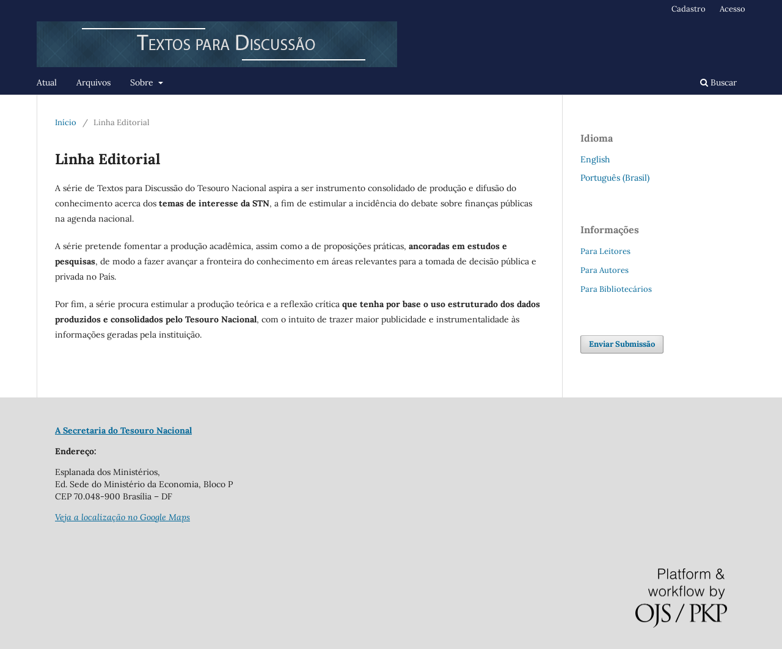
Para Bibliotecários (616, 289)
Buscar (718, 82)
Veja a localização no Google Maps (122, 517)
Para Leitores (605, 251)
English (595, 159)
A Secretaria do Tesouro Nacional (123, 430)
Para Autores (604, 270)
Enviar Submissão (622, 344)
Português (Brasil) (614, 177)
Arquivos (93, 82)
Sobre (143, 82)
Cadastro (688, 9)
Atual (47, 82)
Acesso (732, 9)
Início (65, 122)
